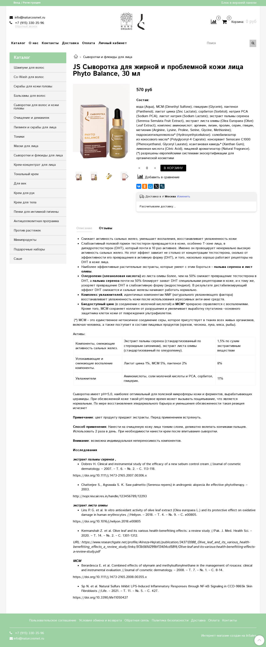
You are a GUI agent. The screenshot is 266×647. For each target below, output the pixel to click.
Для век (20, 183)
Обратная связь (136, 620)
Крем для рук (24, 193)
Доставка (70, 43)
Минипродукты (25, 240)
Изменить (183, 196)
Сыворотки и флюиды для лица (107, 57)
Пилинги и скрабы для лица (35, 127)
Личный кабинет (112, 43)
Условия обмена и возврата (100, 620)
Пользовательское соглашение (52, 620)
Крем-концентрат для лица (35, 164)
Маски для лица (26, 146)
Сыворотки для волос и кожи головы (36, 107)
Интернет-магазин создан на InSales (228, 635)
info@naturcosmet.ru (29, 17)
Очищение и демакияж (31, 117)
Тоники (19, 136)
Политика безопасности (170, 620)
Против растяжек (27, 230)
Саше (18, 258)
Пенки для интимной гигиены (36, 211)
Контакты (50, 43)
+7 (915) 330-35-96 (29, 23)
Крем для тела (25, 202)
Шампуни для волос (29, 67)
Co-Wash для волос (29, 77)
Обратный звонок (26, 26)
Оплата (88, 43)
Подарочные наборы (29, 249)
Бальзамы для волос (30, 95)
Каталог (18, 43)
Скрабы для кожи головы (33, 86)
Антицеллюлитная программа (36, 221)
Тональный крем (26, 174)
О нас (34, 43)
